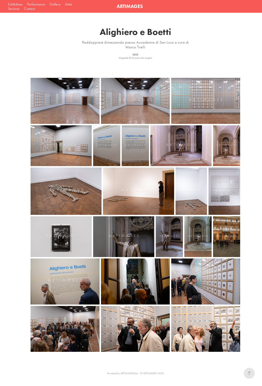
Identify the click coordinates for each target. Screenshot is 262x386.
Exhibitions (15, 4)
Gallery (54, 4)
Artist (68, 4)
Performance (36, 4)
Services (13, 8)
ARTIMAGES (130, 6)
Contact (29, 8)
